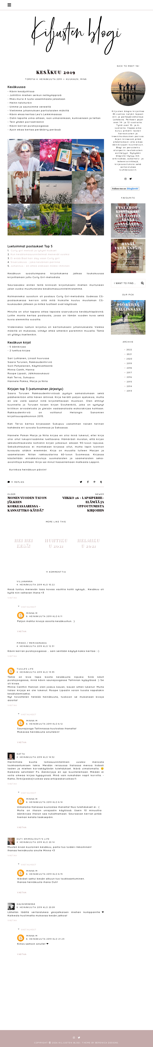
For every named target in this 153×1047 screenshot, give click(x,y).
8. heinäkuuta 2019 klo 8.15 (44, 874)
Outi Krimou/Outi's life (33, 839)
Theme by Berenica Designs (100, 1042)
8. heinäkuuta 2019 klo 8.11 (44, 616)
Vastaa (12, 597)
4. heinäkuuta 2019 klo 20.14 (36, 842)
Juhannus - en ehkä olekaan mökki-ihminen (40, 265)
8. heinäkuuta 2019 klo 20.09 (36, 907)
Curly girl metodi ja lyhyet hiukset (34, 250)
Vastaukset (29, 607)
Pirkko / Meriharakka (32, 643)
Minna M (32, 613)
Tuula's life (25, 669)
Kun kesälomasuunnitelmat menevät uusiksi (40, 254)
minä (83, 79)
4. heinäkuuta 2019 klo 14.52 (36, 757)
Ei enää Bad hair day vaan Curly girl (35, 258)
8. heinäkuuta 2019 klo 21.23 (45, 939)
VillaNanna (24, 581)
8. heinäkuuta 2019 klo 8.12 (44, 724)
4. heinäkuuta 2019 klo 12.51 (35, 646)
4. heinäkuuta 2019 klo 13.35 (35, 672)
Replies (16, 482)
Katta (21, 754)
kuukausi (72, 79)
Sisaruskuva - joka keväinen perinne (35, 262)
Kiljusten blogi (69, 1042)
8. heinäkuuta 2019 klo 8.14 (44, 802)
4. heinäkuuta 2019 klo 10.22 (36, 584)
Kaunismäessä (26, 904)
